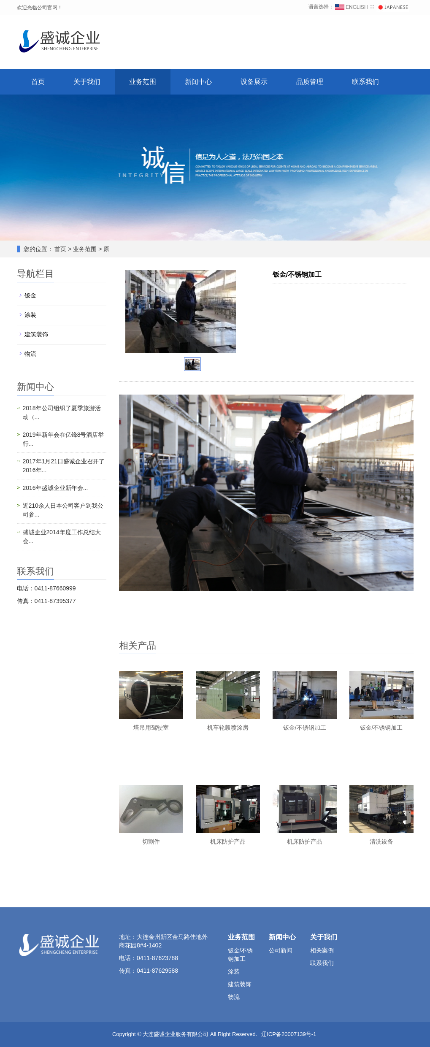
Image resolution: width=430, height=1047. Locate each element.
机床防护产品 (228, 841)
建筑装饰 (36, 334)
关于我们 (86, 81)
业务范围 (142, 81)
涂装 (30, 314)
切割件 (151, 841)
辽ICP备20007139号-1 (288, 1034)
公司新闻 (280, 950)
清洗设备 (381, 841)
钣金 (30, 295)
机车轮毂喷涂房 (228, 727)
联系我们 (365, 81)
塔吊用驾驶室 (151, 727)
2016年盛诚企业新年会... (55, 487)
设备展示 (254, 81)
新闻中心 (198, 81)
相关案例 (322, 950)
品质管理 (309, 81)
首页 (38, 81)
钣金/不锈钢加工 (304, 727)
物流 (30, 353)
